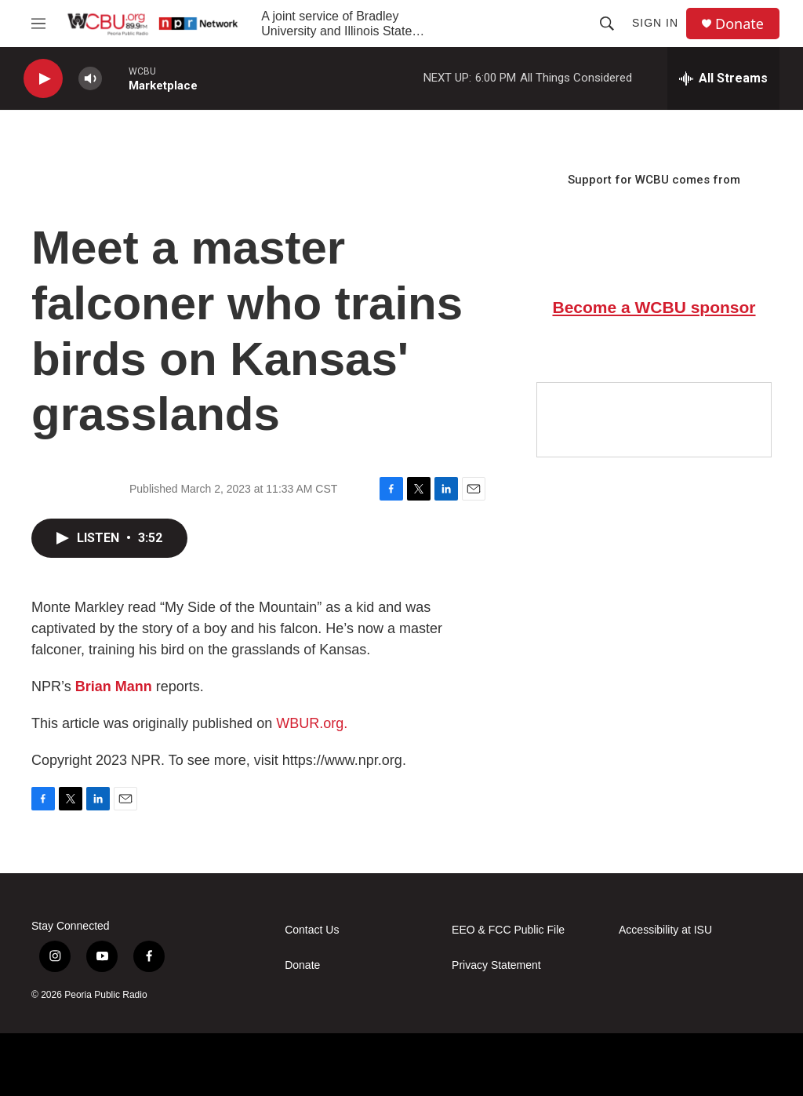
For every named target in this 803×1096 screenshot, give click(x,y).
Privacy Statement (496, 965)
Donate (739, 24)
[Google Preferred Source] (654, 420)
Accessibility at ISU (665, 930)
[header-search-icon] (607, 23)
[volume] (90, 78)
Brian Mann (113, 686)
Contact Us (312, 930)
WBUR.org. (311, 723)
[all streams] (723, 78)
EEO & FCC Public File (508, 930)
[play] (43, 79)
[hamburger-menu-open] (38, 23)
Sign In (655, 22)
